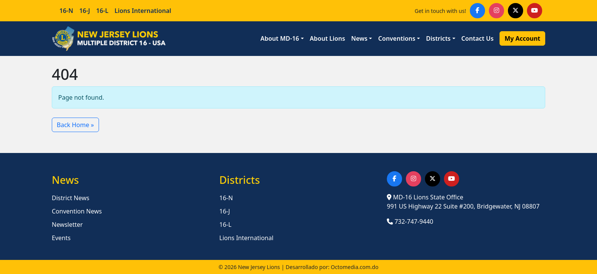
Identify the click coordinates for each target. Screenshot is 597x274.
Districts (438, 38)
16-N (66, 10)
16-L (102, 10)
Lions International (143, 10)
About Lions (327, 38)
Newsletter (67, 224)
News (359, 38)
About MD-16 (279, 38)
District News (70, 198)
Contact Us (477, 38)
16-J (84, 10)
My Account (522, 38)
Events (61, 238)
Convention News (77, 211)
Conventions (396, 38)
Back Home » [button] (75, 125)
